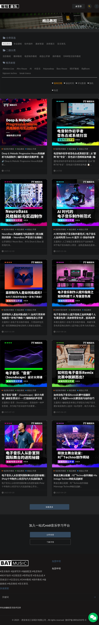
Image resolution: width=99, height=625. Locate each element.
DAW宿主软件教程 (72, 56)
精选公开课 (45, 56)
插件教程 (57, 56)
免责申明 (56, 568)
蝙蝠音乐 (9, 607)
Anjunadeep (48, 68)
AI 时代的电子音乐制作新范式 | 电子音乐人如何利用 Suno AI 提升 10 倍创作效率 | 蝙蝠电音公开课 (75, 237)
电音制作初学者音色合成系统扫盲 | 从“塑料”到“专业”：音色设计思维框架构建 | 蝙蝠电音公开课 (75, 157)
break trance (25, 73)
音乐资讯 (61, 43)
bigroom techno (10, 73)
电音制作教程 (31, 56)
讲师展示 (50, 43)
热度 (56, 90)
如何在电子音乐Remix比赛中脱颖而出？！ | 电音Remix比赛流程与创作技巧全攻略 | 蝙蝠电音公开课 (75, 398)
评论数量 (82, 83)
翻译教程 (18, 56)
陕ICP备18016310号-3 (75, 620)
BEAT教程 (74, 68)
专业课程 (18, 43)
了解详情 (50, 542)
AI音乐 (37, 68)
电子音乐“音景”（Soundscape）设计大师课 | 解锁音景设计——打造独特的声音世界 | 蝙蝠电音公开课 (23, 398)
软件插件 (29, 43)
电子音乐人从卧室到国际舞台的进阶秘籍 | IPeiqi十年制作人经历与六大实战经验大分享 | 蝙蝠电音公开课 (23, 479)
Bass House (62, 68)
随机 (91, 83)
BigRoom (86, 68)
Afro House (22, 68)
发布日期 (58, 83)
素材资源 (39, 43)
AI (31, 68)
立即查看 (50, 535)
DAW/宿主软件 (61, 310)
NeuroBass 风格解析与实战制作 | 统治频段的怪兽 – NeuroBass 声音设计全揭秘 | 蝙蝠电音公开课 (22, 237)
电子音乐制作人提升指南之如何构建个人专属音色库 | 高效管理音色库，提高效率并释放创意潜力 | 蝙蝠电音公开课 (75, 318)
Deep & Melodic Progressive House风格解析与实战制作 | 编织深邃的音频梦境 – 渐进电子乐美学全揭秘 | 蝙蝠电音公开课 (23, 157)
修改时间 (70, 83)
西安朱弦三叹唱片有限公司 (34, 620)
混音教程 (7, 56)
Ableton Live (8, 68)
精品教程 (7, 43)
